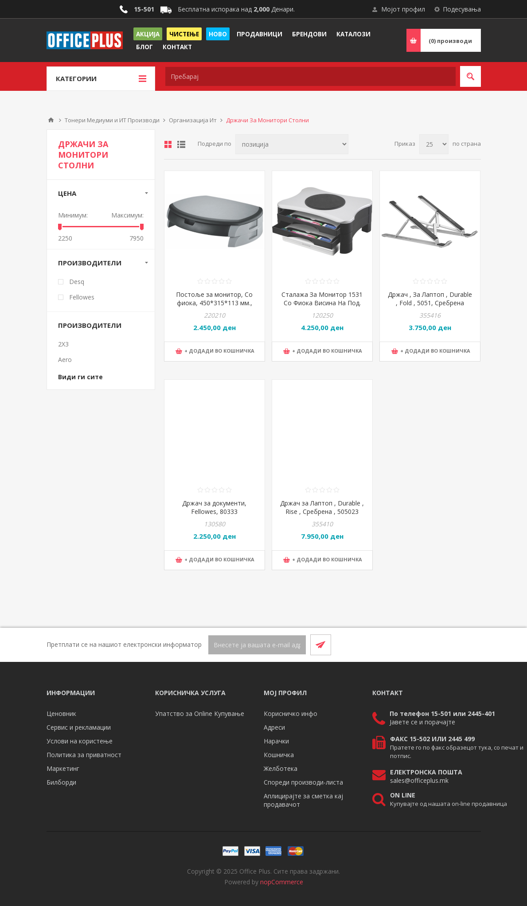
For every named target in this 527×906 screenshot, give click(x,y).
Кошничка (279, 754)
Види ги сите (80, 377)
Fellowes (81, 297)
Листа (181, 144)
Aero (65, 359)
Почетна (51, 120)
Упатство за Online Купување (199, 713)
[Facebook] (449, 645)
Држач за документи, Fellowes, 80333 (214, 507)
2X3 (63, 344)
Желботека (280, 768)
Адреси (274, 727)
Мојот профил (403, 9)
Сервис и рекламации (79, 727)
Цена (67, 193)
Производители (89, 262)
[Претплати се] (257, 644)
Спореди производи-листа (303, 782)
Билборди (61, 782)
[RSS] (470, 645)
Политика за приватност (84, 754)
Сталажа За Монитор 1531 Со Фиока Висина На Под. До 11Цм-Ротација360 (322, 302)
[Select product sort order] (291, 144)
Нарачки (276, 741)
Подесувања (462, 9)
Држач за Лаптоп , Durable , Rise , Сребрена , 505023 (322, 507)
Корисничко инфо (290, 713)
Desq (76, 281)
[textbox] (310, 76)
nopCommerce (281, 882)
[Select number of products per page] (434, 144)
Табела (168, 144)
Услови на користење (80, 741)
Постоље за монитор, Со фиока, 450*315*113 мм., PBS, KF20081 (214, 302)
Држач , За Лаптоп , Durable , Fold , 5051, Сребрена (430, 298)
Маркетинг (63, 768)
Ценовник (61, 713)
